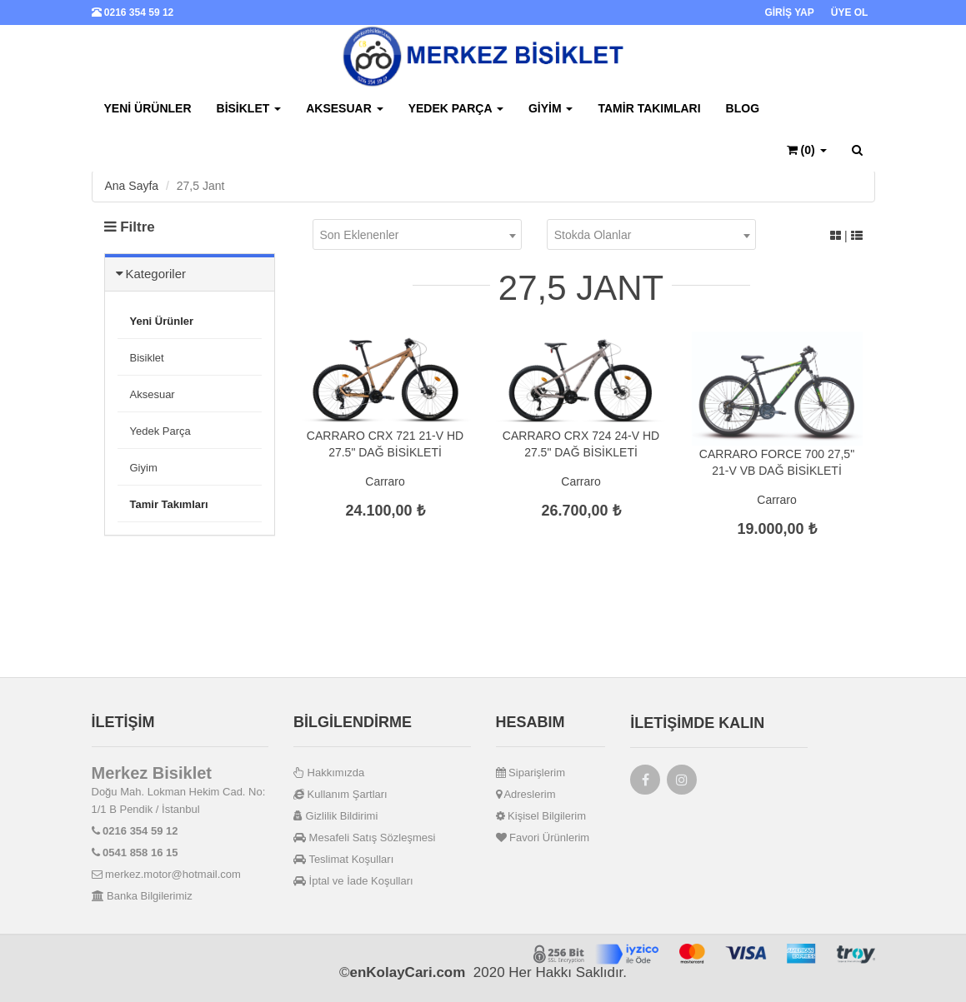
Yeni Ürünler (148, 108)
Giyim (550, 108)
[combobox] (417, 234)
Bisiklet (249, 108)
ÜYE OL (849, 12)
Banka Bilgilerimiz (142, 896)
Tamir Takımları (649, 108)
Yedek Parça (455, 108)
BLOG (742, 108)
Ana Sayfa (132, 185)
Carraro (384, 481)
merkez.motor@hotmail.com (166, 874)
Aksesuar (344, 108)
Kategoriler (156, 274)
